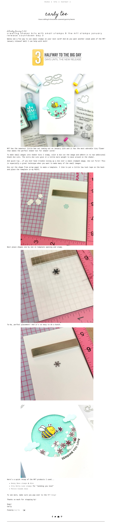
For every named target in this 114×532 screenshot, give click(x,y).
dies (32, 483)
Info (55, 2)
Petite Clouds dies (19, 489)
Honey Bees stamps (19, 483)
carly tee (56, 14)
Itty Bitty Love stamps (21, 486)
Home (47, 2)
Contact (65, 2)
